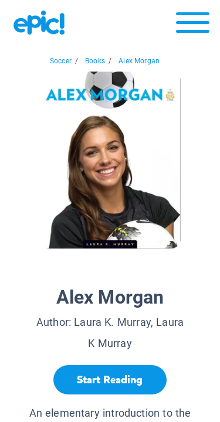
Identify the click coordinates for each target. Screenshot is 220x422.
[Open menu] (192, 25)
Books (95, 61)
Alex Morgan (139, 61)
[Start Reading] (110, 379)
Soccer (61, 61)
